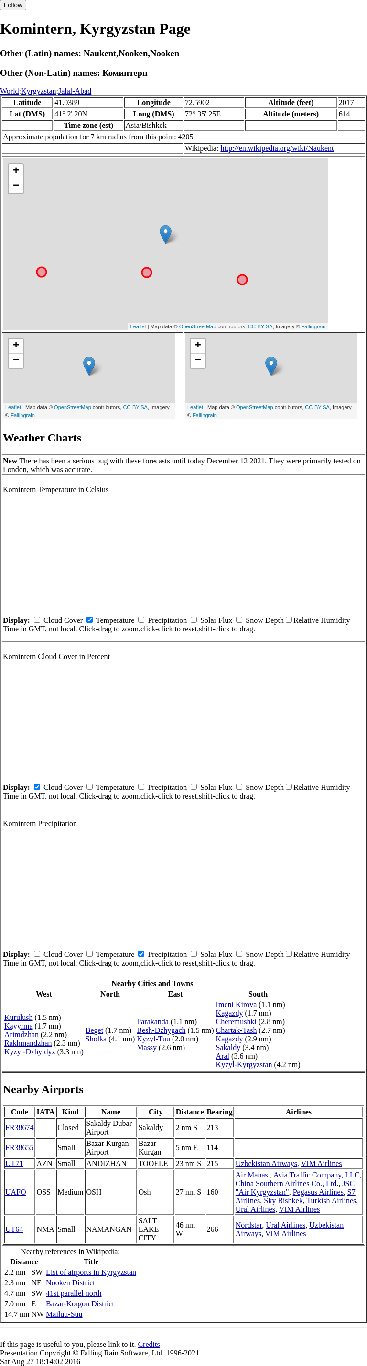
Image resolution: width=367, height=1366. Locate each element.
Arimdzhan (21, 1034)
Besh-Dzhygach (161, 1030)
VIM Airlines (321, 1163)
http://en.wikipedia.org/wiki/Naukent (277, 148)
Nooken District (70, 1283)
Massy (147, 1047)
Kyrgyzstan (38, 91)
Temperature (115, 620)
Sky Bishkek (283, 1201)
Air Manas (253, 1175)
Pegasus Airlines (318, 1192)
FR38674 (19, 1128)
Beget (94, 1030)
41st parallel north (73, 1293)
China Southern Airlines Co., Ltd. (287, 1183)
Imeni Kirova (236, 1004)
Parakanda (153, 1022)
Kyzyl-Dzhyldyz (29, 1052)
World (9, 91)
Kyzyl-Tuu (153, 1039)
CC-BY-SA (260, 326)
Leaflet (138, 326)
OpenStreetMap (197, 326)
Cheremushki (236, 1022)
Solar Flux (216, 620)
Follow (13, 5)
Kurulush (18, 1017)
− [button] (16, 186)
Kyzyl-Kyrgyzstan (244, 1065)
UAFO (15, 1192)
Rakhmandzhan (28, 1043)
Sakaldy (228, 1047)
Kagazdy (229, 1013)
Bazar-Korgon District (80, 1304)
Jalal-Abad (74, 91)
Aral (222, 1056)
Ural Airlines (255, 1209)
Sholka (96, 1039)
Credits (149, 1344)
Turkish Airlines (331, 1201)
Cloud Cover (63, 620)
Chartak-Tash (236, 1030)
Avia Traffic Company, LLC (316, 1175)
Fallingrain (314, 326)
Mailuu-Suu (64, 1314)
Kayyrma (18, 1026)
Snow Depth (265, 620)
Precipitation (167, 620)
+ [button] (16, 171)
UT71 (14, 1163)
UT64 (14, 1229)
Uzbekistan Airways (266, 1163)
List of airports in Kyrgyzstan (91, 1272)
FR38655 (19, 1148)
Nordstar (249, 1225)
